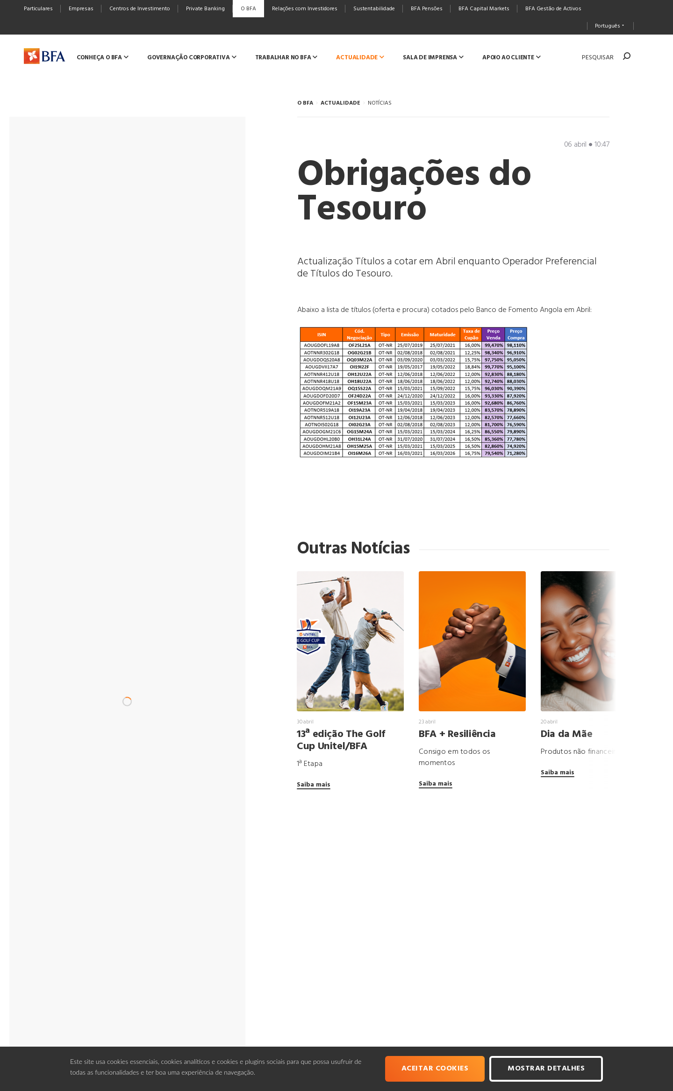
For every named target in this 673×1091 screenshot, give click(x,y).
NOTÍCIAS (380, 103)
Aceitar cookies (435, 1069)
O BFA (305, 103)
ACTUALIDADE (340, 103)
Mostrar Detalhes (546, 1069)
